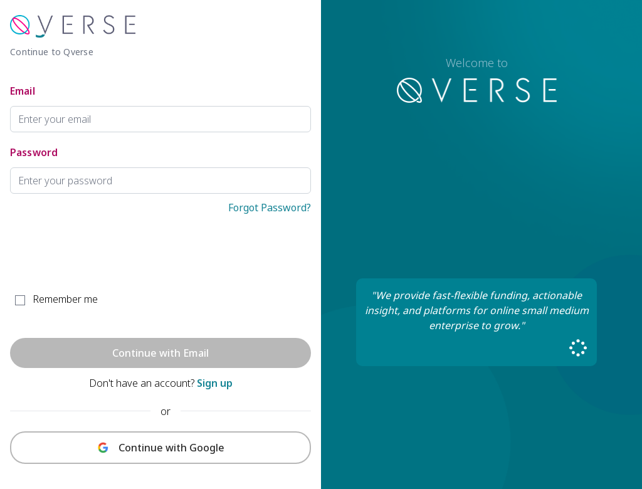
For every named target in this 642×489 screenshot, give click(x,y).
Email (22, 91)
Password (34, 152)
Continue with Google (171, 448)
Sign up (215, 383)
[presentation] (105, 254)
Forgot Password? (269, 207)
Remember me (65, 299)
